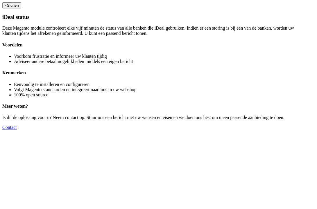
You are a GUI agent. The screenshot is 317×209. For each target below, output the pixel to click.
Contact (9, 127)
